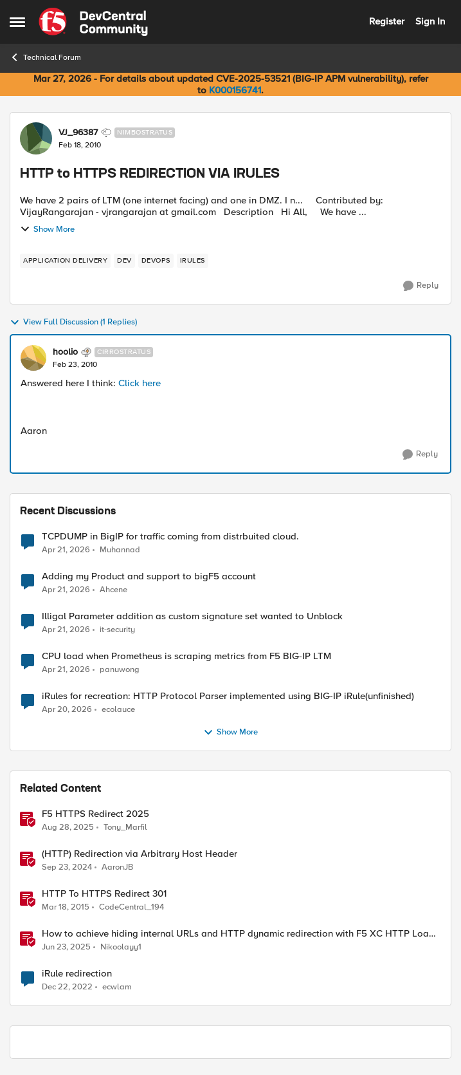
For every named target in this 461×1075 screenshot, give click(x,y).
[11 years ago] (65, 907)
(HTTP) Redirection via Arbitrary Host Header (139, 853)
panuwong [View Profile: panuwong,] (120, 670)
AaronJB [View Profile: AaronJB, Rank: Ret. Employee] (117, 867)
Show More (47, 229)
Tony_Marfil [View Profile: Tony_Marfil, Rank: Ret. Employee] (125, 827)
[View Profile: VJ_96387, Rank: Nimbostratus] (36, 138)
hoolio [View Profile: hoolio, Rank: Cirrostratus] (65, 352)
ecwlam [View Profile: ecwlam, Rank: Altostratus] (117, 987)
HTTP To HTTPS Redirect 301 (104, 893)
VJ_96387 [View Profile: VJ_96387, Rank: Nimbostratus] (78, 132)
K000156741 (235, 90)
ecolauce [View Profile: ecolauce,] (118, 710)
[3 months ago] (66, 550)
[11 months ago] (68, 828)
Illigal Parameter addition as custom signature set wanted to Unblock (192, 616)
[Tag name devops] (156, 261)
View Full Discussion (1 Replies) (73, 322)
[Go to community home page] (93, 21)
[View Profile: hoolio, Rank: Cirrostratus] (33, 358)
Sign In (430, 21)
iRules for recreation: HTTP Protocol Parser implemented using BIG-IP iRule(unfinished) (228, 696)
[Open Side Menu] (17, 22)
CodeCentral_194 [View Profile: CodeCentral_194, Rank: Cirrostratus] (131, 907)
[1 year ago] (67, 868)
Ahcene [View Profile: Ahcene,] (113, 590)
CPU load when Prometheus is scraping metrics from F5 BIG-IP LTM (186, 656)
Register (386, 21)
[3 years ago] (67, 987)
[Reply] (421, 285)
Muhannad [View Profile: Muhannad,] (120, 549)
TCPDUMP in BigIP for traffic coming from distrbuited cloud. (170, 536)
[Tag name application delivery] (65, 261)
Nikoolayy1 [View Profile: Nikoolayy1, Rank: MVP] (120, 947)
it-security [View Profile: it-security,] (117, 630)
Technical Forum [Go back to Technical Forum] (45, 57)
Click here (139, 383)
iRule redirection (77, 973)
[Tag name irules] (192, 261)
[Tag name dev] (124, 261)
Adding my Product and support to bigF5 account (149, 576)
